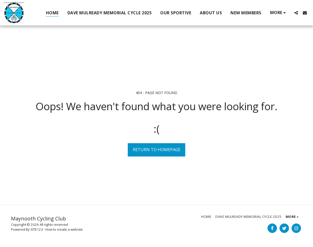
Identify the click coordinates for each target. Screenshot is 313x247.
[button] (296, 12)
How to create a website (64, 229)
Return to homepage (156, 149)
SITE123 (36, 229)
